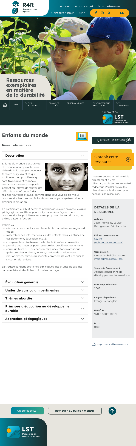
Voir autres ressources (109, 242)
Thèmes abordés (18, 298)
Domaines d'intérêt (54, 104)
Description (14, 155)
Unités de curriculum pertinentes (32, 290)
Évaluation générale (21, 282)
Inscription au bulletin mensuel (75, 410)
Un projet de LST (27, 410)
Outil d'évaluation (122, 104)
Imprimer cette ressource (112, 344)
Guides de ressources (32, 104)
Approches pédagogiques (26, 319)
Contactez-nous (62, 13)
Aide (82, 13)
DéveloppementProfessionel (101, 104)
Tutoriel (16, 104)
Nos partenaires (109, 6)
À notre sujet (84, 6)
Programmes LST (75, 103)
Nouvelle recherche (115, 140)
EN (122, 13)
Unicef (98, 239)
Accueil (65, 6)
